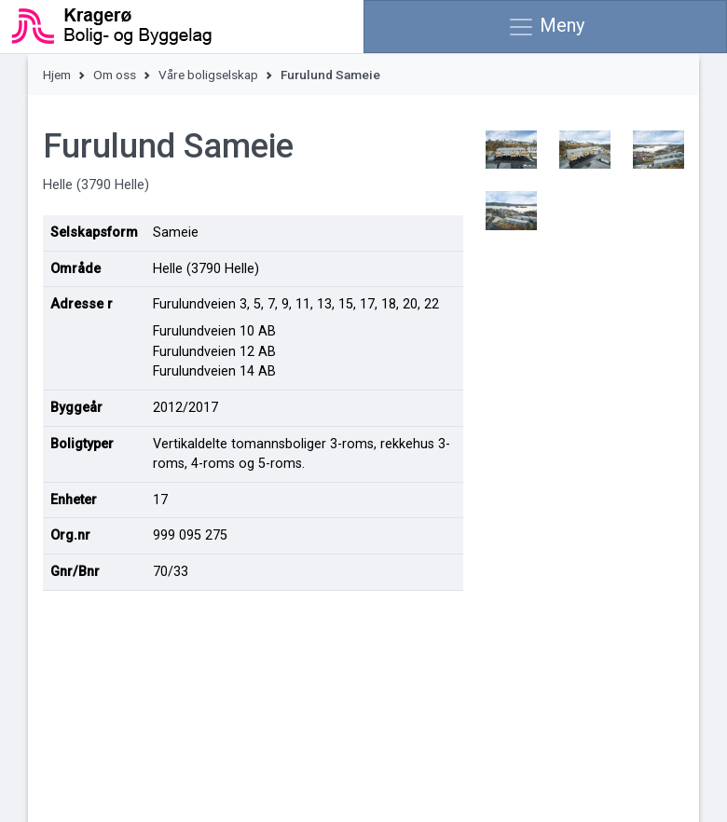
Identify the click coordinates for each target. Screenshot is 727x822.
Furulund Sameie (330, 74)
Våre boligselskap (208, 74)
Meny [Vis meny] (545, 27)
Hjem (57, 74)
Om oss (114, 74)
